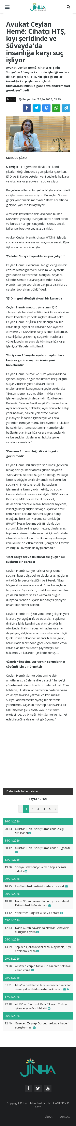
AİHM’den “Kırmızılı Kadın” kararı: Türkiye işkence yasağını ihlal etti (41, 1006)
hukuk (11, 99)
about (48, 1116)
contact (65, 1116)
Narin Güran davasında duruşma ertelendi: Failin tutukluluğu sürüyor (42, 903)
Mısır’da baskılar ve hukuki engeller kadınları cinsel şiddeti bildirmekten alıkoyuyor (43, 987)
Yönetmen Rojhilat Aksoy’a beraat (39, 913)
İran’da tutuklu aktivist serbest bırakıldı (41, 886)
